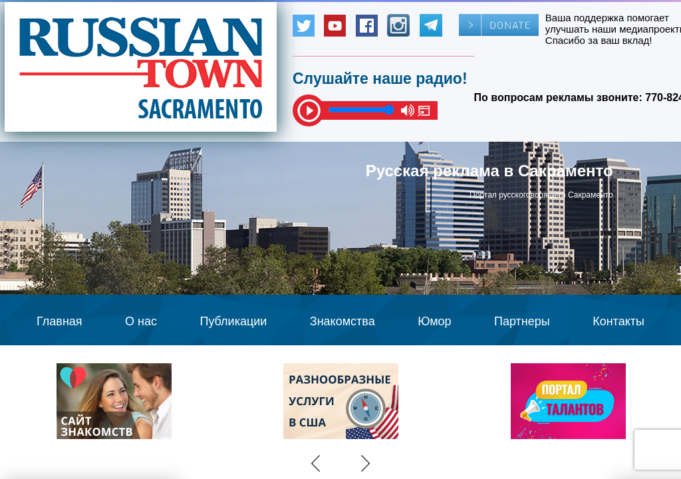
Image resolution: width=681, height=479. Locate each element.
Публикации (233, 321)
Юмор (434, 321)
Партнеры (522, 321)
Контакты (618, 321)
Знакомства (342, 321)
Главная (59, 321)
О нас (141, 321)
